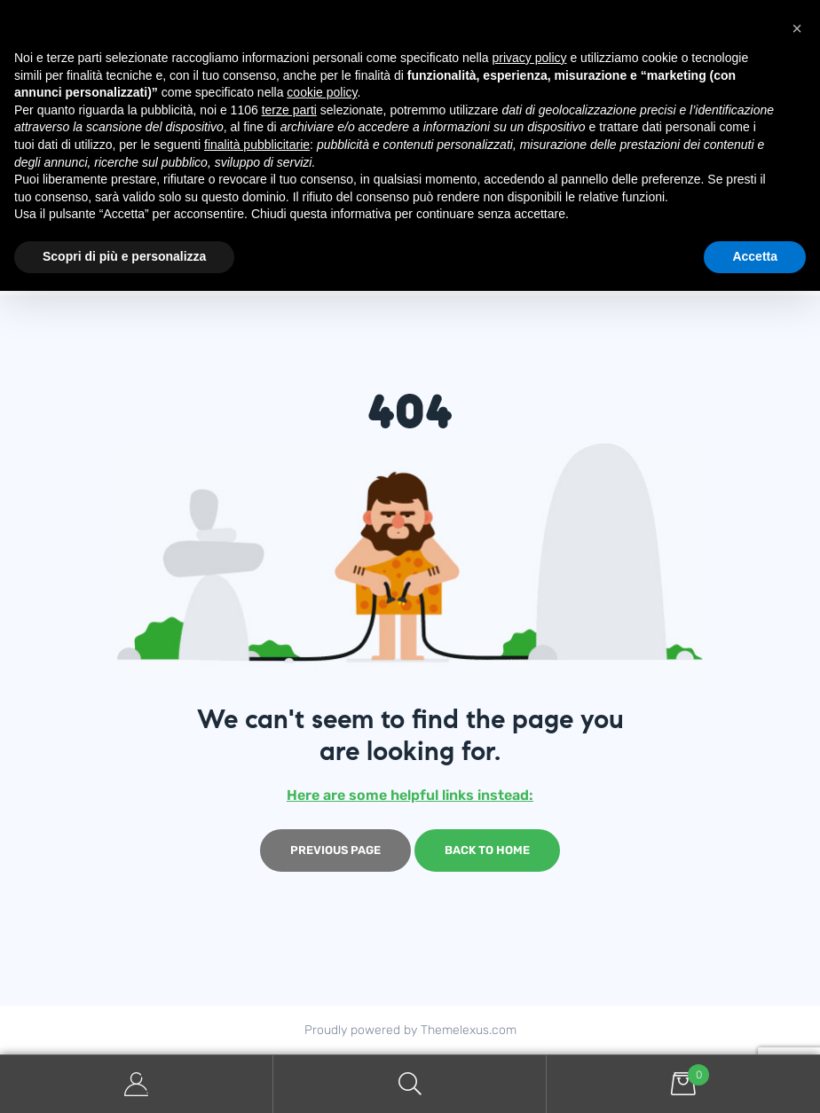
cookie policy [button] (322, 92)
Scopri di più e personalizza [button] (124, 256)
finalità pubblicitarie (257, 144)
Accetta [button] (754, 256)
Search (410, 1084)
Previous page (335, 850)
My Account (136, 1084)
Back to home (487, 850)
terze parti (289, 110)
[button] (797, 28)
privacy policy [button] (530, 58)
